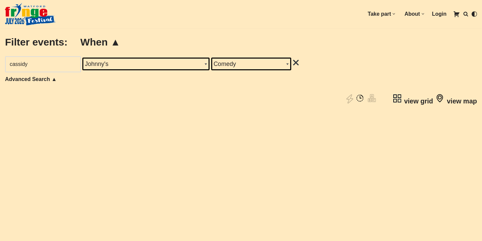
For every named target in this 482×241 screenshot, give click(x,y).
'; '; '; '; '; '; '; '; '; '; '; (252, 64)
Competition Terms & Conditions (46, 234)
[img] (296, 62)
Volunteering (21, 210)
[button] (394, 14)
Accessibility (21, 218)
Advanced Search (31, 79)
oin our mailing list (31, 202)
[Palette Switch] (474, 14)
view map (456, 101)
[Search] (465, 13)
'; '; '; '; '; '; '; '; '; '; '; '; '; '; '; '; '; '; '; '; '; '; (146, 64)
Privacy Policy (23, 226)
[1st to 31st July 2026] (30, 14)
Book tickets (241, 212)
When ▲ (100, 42)
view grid (412, 101)
